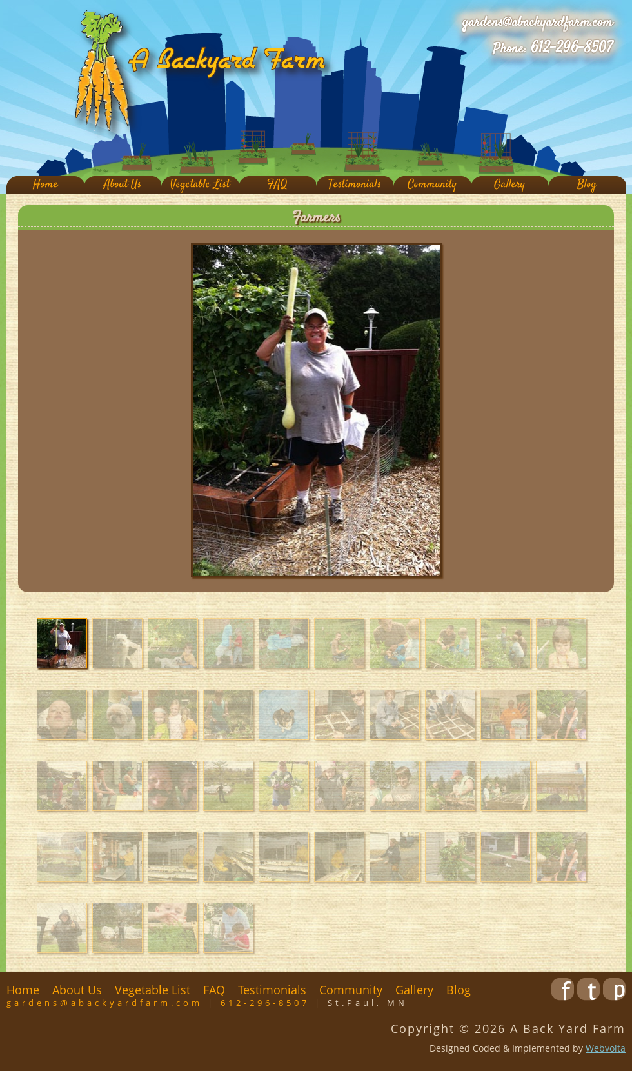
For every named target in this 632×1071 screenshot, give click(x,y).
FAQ (277, 185)
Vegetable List (200, 185)
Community (432, 185)
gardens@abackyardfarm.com (537, 22)
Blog (587, 185)
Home (45, 185)
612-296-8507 (572, 48)
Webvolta (606, 1048)
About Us (122, 185)
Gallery (509, 185)
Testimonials (354, 185)
